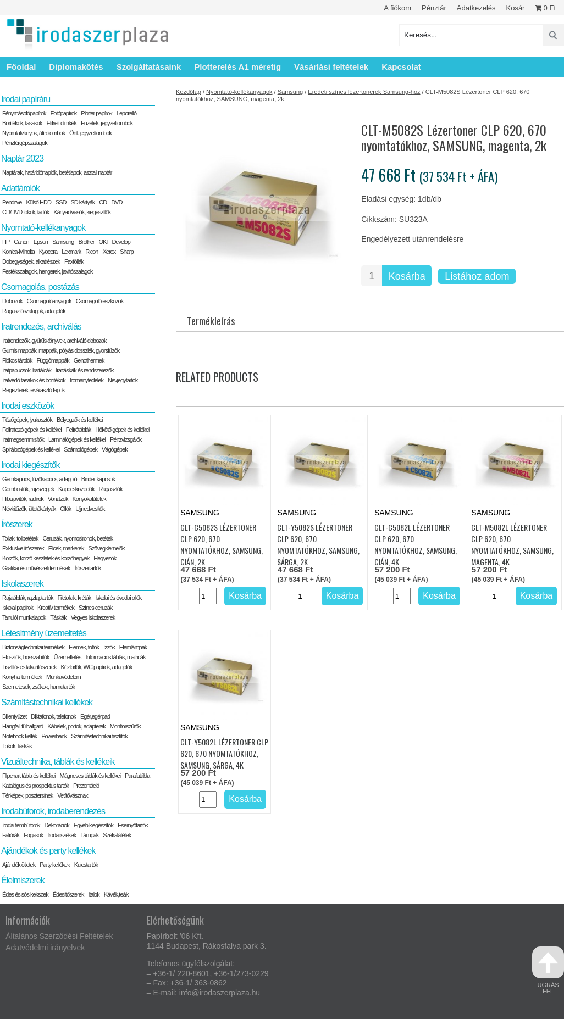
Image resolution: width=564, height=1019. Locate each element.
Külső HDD (38, 202)
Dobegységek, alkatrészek (31, 261)
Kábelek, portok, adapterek (76, 726)
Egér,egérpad (95, 716)
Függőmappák (52, 360)
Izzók (109, 647)
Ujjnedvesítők (89, 508)
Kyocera (48, 251)
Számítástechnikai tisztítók (99, 736)
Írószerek (16, 524)
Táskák (58, 617)
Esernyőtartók (133, 825)
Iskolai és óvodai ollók (118, 597)
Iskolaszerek (22, 583)
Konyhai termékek (22, 676)
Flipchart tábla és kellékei (29, 775)
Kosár (515, 8)
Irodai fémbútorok (21, 825)
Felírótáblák (78, 429)
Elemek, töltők (84, 647)
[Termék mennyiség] (371, 275)
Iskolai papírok (17, 607)
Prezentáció (86, 785)
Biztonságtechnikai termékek (33, 647)
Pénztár (434, 8)
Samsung (290, 91)
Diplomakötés (76, 66)
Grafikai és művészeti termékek (36, 568)
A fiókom (397, 8)
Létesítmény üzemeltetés (43, 633)
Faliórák (10, 835)
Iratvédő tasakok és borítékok (33, 380)
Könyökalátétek (89, 498)
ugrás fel (548, 970)
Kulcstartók (86, 864)
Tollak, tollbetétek (20, 538)
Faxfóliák (74, 261)
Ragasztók (110, 489)
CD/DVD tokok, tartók (25, 212)
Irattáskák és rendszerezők (84, 370)
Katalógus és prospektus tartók (35, 785)
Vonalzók (58, 498)
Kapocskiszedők (76, 489)
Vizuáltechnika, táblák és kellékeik (58, 761)
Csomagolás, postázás (40, 287)
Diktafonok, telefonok (53, 716)
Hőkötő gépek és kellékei (122, 429)
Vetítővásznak (72, 795)
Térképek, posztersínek (27, 795)
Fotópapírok (64, 113)
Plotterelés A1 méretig (237, 66)
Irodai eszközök (27, 405)
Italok (93, 894)
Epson (41, 241)
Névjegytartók (122, 380)
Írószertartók (87, 568)
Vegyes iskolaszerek (93, 617)
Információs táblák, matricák (116, 657)
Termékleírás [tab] (211, 321)
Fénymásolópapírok (24, 113)
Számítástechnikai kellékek (46, 702)
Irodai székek (61, 835)
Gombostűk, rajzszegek (28, 489)
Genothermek (89, 360)
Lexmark (71, 251)
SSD (61, 202)
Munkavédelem (63, 676)
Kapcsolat (401, 66)
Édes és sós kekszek (25, 894)
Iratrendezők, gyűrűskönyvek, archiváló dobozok (54, 340)
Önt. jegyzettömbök (90, 133)
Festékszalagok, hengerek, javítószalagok (47, 271)
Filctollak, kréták (74, 597)
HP (5, 241)
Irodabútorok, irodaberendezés (53, 811)
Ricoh (91, 251)
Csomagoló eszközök (100, 301)
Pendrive (11, 202)
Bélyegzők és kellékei (80, 419)
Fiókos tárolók (17, 360)
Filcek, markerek (66, 548)
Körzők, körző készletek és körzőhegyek (45, 558)
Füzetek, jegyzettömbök (106, 123)
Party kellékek (54, 864)
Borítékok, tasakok (22, 123)
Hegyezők (104, 558)
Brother (86, 241)
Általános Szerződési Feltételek (59, 936)
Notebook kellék (19, 736)
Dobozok (12, 301)
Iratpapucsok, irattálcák (26, 370)
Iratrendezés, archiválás (41, 326)
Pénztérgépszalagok (24, 143)
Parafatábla (137, 775)
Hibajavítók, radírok (22, 498)
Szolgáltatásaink (149, 66)
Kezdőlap (188, 91)
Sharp (126, 251)
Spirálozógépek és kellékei (30, 449)
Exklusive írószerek (23, 548)
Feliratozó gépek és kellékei (32, 429)
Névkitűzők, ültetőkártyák (29, 508)
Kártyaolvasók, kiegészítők (81, 212)
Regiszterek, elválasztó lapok (33, 390)
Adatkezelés (476, 8)
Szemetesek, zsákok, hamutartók (38, 686)
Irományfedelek (86, 380)
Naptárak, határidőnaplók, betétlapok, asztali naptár (57, 172)
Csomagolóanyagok (48, 301)
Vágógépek (115, 449)
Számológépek (80, 449)
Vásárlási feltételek (331, 66)
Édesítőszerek (68, 894)
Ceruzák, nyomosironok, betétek (77, 538)
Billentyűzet (14, 716)
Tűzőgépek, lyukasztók (27, 419)
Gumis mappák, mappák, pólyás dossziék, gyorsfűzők (60, 350)
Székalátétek (117, 835)
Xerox (108, 251)
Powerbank (54, 736)
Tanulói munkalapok (24, 617)
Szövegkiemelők (106, 548)
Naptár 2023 (22, 158)
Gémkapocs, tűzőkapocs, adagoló (39, 479)
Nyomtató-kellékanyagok (239, 91)
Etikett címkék (61, 123)
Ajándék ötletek (18, 864)
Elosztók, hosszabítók (25, 657)
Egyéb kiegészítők (93, 825)
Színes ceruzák (95, 607)
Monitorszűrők (125, 726)
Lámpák (89, 835)
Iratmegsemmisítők (23, 439)
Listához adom (477, 276)
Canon (21, 241)
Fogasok (33, 835)
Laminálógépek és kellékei (77, 439)
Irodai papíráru (25, 99)
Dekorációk (57, 825)
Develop (121, 241)
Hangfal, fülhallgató (22, 726)
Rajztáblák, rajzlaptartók (27, 597)
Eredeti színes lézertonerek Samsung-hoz (364, 91)
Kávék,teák (116, 894)
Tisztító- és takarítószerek (29, 667)
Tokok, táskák (17, 746)
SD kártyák (82, 202)
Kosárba (407, 276)
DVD (116, 202)
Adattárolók (20, 188)
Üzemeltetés (67, 657)
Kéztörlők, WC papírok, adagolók (96, 667)
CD (103, 202)
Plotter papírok (96, 113)
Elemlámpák (133, 647)
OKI (102, 241)
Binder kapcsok (98, 479)
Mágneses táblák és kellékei (90, 775)
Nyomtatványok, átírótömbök (33, 133)
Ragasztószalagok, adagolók (33, 311)
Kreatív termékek (55, 607)
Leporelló (126, 113)
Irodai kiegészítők (30, 465)
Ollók (65, 508)
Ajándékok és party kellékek (48, 850)
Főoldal (21, 66)
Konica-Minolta (18, 251)
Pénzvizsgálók (125, 439)
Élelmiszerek (23, 880)
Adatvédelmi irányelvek (45, 947)
